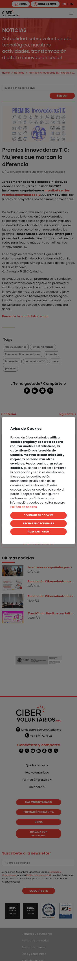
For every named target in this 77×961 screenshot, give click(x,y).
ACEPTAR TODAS (39, 531)
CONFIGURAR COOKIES (38, 515)
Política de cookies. (23, 507)
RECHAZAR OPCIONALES (38, 523)
